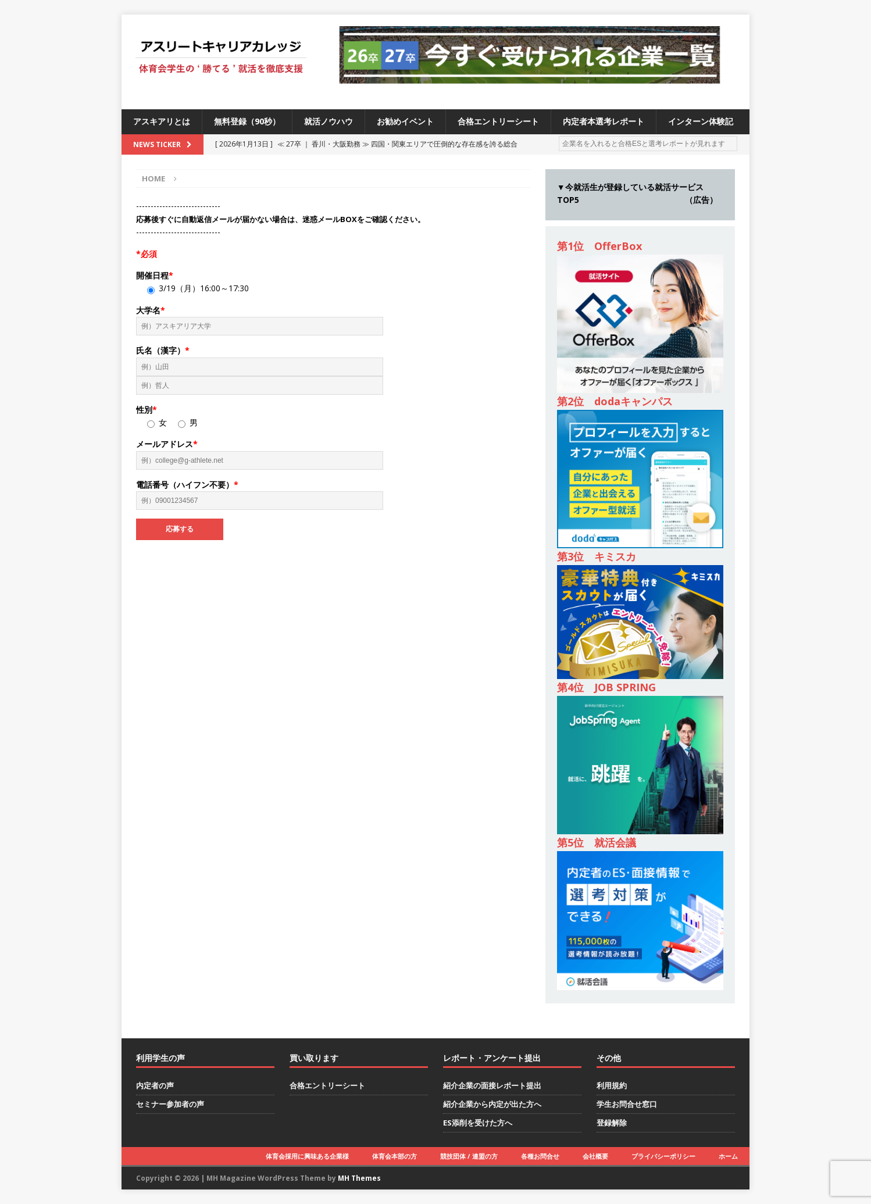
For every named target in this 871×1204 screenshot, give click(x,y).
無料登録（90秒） (247, 121)
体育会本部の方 (394, 1156)
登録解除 (612, 1122)
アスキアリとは (161, 121)
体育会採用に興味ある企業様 (307, 1156)
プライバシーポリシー (663, 1156)
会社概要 (595, 1156)
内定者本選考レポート (603, 121)
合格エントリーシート (498, 121)
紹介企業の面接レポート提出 (492, 1085)
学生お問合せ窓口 (627, 1104)
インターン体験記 (700, 121)
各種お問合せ (540, 1156)
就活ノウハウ (328, 121)
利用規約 (612, 1085)
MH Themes (359, 1178)
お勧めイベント (405, 121)
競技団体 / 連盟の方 (469, 1156)
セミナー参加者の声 (170, 1104)
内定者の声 (155, 1085)
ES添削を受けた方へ (477, 1122)
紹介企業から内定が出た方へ (492, 1104)
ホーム (728, 1156)
